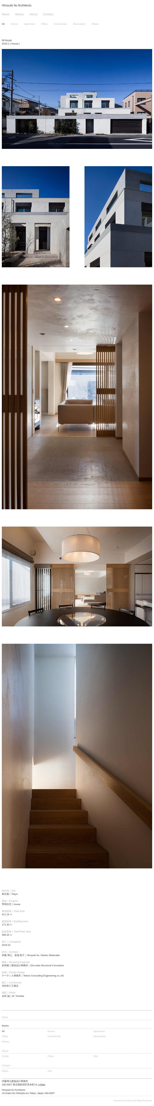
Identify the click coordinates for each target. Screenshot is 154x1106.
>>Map (41, 1084)
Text (95, 1056)
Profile (5, 1056)
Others (95, 24)
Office (44, 24)
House (14, 24)
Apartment (29, 24)
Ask (50, 1071)
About (33, 14)
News (6, 14)
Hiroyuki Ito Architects (16, 5)
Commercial (60, 24)
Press (51, 1056)
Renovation (79, 24)
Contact (48, 14)
